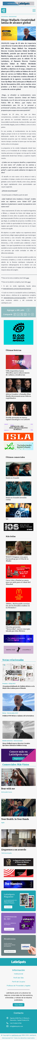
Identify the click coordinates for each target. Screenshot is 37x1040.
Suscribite (8, 907)
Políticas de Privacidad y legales (18, 986)
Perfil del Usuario (18, 982)
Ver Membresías (10, 951)
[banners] (18, 3)
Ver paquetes (9, 929)
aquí (27, 278)
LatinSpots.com (16, 1035)
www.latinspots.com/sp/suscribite (15, 298)
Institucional (18, 974)
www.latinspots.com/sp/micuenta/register (17, 288)
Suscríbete (19, 1005)
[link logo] (3, 10)
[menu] (34, 10)
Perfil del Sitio (18, 978)
